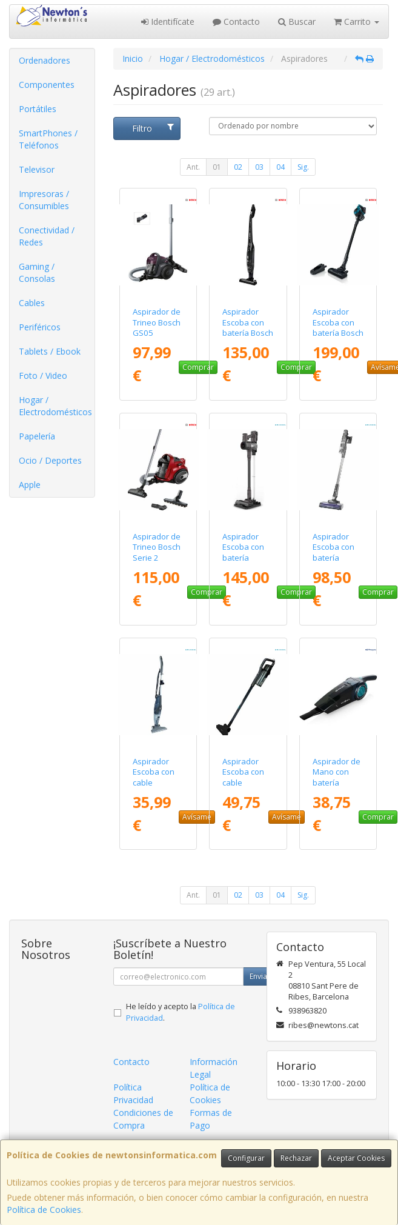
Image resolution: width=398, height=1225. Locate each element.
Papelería (37, 436)
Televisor (37, 169)
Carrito (356, 21)
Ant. (193, 167)
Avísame (196, 817)
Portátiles (37, 109)
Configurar (246, 1158)
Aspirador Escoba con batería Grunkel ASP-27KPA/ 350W (247, 557)
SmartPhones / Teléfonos (48, 139)
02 (238, 167)
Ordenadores (44, 60)
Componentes (47, 84)
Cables (32, 303)
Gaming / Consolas (37, 272)
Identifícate (167, 21)
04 (280, 167)
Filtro (153, 128)
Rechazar (296, 1158)
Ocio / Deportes (50, 460)
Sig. (303, 167)
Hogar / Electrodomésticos (55, 406)
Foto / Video (43, 375)
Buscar (297, 21)
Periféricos (40, 327)
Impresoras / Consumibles (44, 200)
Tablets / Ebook (50, 351)
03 (259, 167)
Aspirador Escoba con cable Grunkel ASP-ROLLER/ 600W (246, 787)
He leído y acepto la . (180, 1012)
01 (217, 167)
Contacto (236, 21)
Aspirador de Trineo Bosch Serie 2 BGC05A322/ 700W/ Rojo (157, 557)
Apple (30, 484)
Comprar (198, 367)
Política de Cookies (44, 1209)
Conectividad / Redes (47, 236)
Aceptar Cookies (356, 1158)
